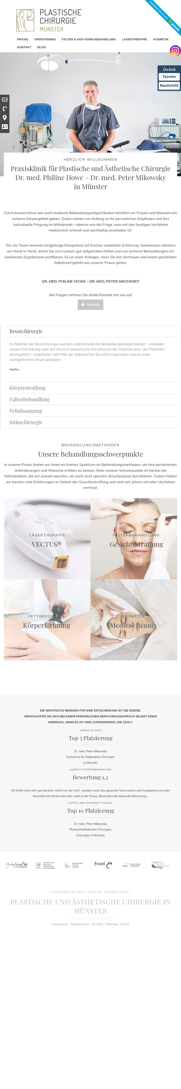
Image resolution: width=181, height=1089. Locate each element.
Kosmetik (133, 616)
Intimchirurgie (25, 422)
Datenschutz (80, 924)
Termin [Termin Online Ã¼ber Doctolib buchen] (169, 77)
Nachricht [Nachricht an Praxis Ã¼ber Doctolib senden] (169, 85)
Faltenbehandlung (29, 399)
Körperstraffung (27, 387)
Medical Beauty (133, 625)
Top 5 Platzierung (91, 737)
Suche (125, 924)
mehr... (15, 369)
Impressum (60, 924)
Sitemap (112, 924)
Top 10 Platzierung (90, 810)
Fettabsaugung (25, 410)
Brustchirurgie (26, 331)
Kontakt (97, 924)
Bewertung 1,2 (90, 777)
